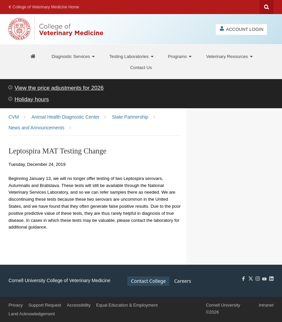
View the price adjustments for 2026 (59, 88)
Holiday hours (31, 99)
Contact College (148, 281)
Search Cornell (266, 7)
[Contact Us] (141, 67)
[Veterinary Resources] (229, 56)
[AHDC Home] (33, 56)
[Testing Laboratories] (131, 56)
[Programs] (179, 56)
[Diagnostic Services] (73, 56)
